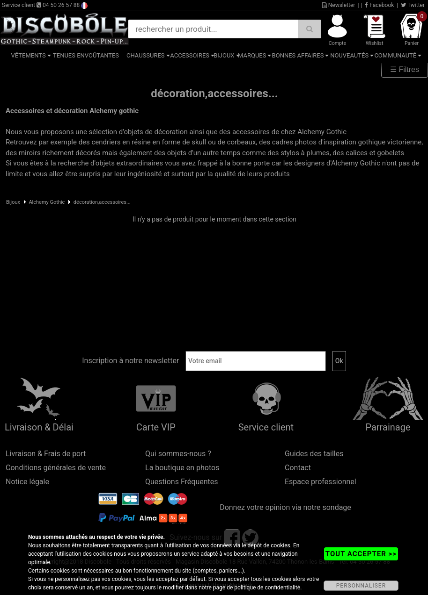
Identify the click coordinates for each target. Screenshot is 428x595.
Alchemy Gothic (47, 202)
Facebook (379, 5)
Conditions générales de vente (56, 467)
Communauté (395, 55)
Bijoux (224, 55)
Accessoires (189, 55)
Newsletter (338, 5)
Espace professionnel (320, 481)
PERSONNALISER (361, 585)
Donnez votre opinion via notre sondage (285, 507)
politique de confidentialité (267, 587)
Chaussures (145, 55)
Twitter (413, 5)
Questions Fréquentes (181, 481)
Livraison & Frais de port (46, 453)
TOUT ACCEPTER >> (361, 554)
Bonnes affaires (298, 55)
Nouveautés (349, 55)
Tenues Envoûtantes (86, 55)
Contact (298, 467)
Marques (252, 55)
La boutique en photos (182, 467)
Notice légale (27, 481)
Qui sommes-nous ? (178, 453)
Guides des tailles (314, 453)
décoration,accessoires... (102, 202)
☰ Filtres (404, 69)
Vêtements (28, 55)
